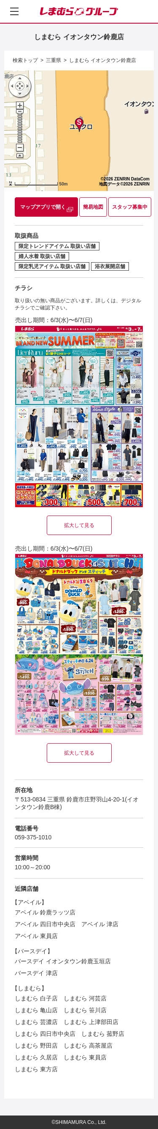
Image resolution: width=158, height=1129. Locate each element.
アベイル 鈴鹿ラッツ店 (45, 912)
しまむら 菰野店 (102, 1033)
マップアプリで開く (43, 207)
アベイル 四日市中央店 (45, 924)
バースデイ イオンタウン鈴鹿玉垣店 (63, 961)
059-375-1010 (33, 837)
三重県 (53, 60)
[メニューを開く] (14, 11)
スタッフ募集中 (129, 207)
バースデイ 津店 (36, 973)
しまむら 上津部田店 (91, 1022)
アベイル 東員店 (36, 936)
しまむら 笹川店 (85, 1010)
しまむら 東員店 (85, 1057)
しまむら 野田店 (36, 1045)
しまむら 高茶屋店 (88, 1045)
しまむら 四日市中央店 (45, 1033)
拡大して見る (79, 525)
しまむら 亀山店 (36, 1010)
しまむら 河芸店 (85, 998)
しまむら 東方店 (36, 1069)
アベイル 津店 (99, 924)
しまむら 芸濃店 (36, 1022)
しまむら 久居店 (36, 1057)
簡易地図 (93, 207)
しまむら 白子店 (36, 998)
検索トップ (25, 60)
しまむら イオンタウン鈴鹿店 (102, 60)
